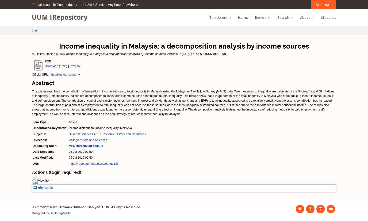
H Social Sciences (81, 134)
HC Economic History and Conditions (121, 134)
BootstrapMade (60, 213)
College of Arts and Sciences (88, 140)
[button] (35, 180)
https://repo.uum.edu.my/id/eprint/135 (94, 163)
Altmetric (43, 188)
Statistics (328, 17)
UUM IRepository (60, 17)
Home (243, 17)
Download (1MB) (56, 66)
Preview (75, 66)
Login (35, 30)
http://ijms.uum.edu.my (65, 74)
